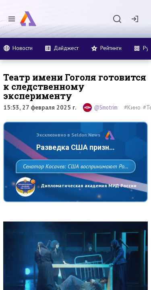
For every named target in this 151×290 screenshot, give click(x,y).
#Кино (132, 107)
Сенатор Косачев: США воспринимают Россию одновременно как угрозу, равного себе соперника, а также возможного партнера (73, 193)
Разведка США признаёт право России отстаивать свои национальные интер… (63, 157)
